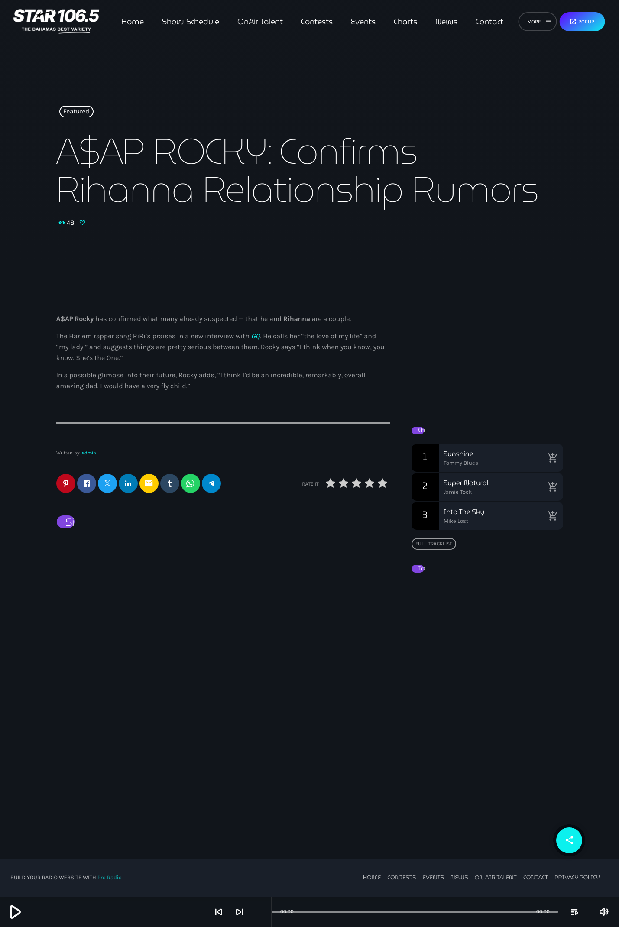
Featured (76, 112)
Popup (582, 21)
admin (89, 453)
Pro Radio (109, 878)
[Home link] (56, 22)
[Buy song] (552, 458)
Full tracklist (433, 544)
